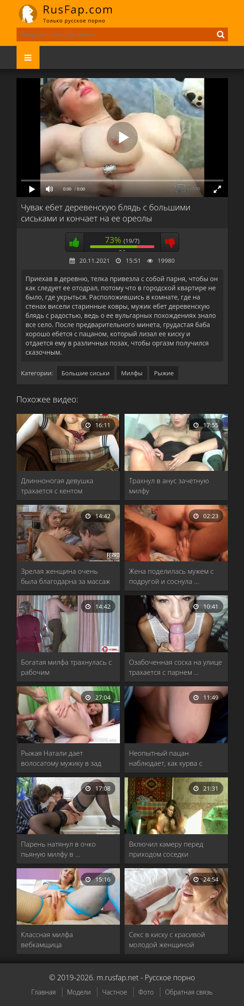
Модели (79, 992)
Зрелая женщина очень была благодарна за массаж (65, 576)
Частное (114, 992)
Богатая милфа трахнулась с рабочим (66, 667)
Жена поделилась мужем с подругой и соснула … (171, 576)
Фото (145, 992)
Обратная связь (189, 992)
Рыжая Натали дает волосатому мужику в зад (61, 758)
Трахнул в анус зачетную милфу (169, 485)
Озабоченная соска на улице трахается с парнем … (175, 667)
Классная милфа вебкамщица (47, 939)
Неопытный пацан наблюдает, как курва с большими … (166, 758)
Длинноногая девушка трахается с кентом (57, 485)
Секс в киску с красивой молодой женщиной (167, 939)
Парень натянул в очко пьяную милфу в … (58, 849)
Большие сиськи (86, 373)
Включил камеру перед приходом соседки (166, 849)
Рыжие (164, 373)
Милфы (132, 373)
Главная (43, 992)
